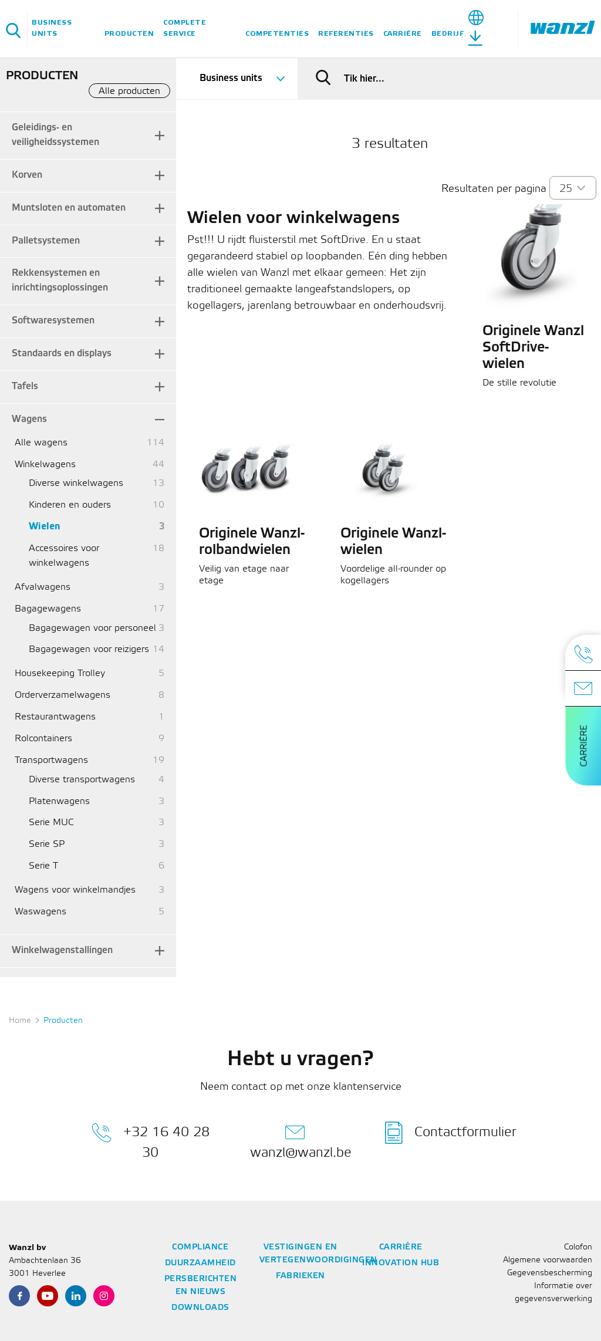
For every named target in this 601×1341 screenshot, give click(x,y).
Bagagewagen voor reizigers (89, 649)
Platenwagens (59, 801)
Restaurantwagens (55, 716)
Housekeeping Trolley (60, 673)
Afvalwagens (42, 587)
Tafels (25, 386)
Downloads (200, 1308)
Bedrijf (447, 33)
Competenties (277, 33)
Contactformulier (450, 1133)
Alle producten (129, 91)
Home (20, 1021)
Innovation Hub (400, 1263)
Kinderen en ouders (70, 505)
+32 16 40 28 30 (151, 1140)
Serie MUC (51, 822)
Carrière (402, 33)
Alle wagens (41, 442)
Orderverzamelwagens (62, 695)
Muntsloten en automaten (69, 208)
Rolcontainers (43, 738)
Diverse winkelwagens (76, 483)
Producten (129, 33)
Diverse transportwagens (82, 779)
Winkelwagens (45, 464)
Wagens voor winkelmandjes (75, 890)
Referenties (346, 33)
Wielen (44, 526)
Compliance (200, 1247)
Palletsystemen (46, 241)
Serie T (43, 866)
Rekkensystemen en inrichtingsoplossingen (60, 280)
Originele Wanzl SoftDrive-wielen (533, 348)
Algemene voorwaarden (547, 1260)
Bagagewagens (48, 608)
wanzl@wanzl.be (301, 1140)
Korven (27, 175)
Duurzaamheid (200, 1263)
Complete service (184, 28)
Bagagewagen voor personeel (92, 628)
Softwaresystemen (53, 320)
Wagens (29, 419)
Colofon (578, 1247)
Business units (52, 28)
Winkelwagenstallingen (62, 950)
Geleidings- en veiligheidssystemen (55, 135)
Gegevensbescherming (549, 1273)
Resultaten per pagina (493, 189)
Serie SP (47, 844)
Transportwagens (51, 760)
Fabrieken (300, 1276)
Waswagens (40, 911)
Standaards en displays (62, 353)
